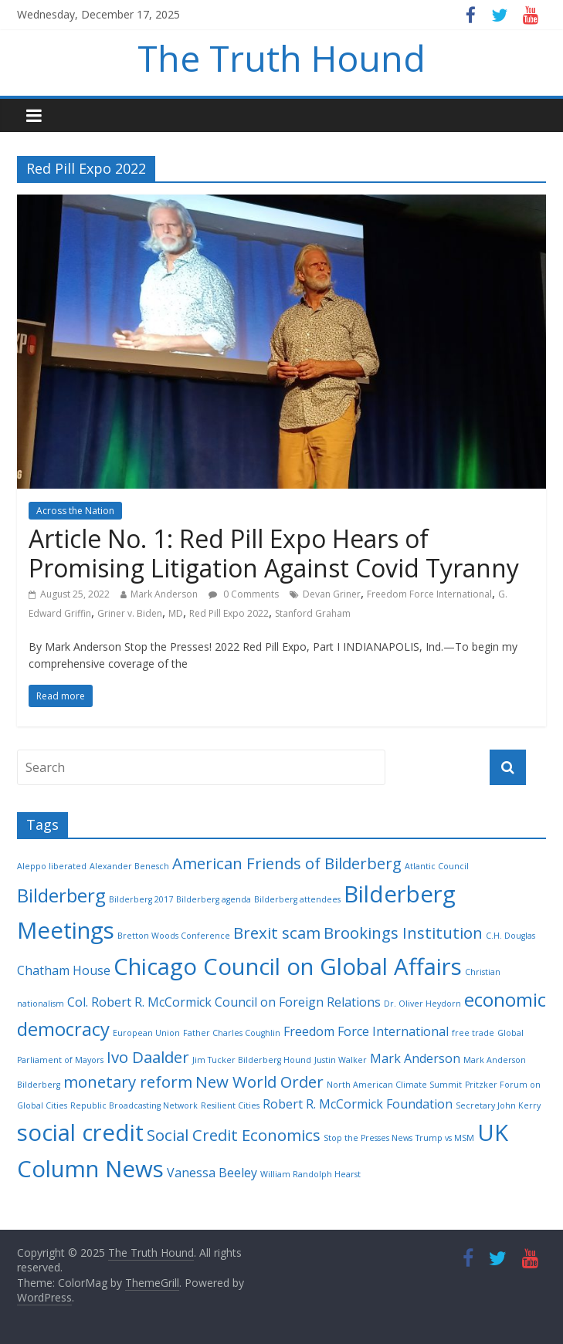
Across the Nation (75, 510)
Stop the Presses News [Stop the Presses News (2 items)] (368, 1137)
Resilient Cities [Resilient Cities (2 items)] (230, 1105)
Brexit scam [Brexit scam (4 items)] (277, 932)
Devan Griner (332, 594)
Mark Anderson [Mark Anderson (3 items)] (415, 1058)
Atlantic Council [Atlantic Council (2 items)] (437, 866)
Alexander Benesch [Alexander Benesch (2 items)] (129, 866)
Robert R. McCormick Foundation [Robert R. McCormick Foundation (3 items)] (358, 1103)
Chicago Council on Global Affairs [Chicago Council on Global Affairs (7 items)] (288, 966)
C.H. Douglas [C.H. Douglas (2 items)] (510, 935)
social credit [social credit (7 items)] (80, 1132)
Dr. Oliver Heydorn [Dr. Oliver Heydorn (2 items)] (422, 1003)
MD (175, 613)
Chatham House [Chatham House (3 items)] (63, 970)
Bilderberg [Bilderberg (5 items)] (61, 895)
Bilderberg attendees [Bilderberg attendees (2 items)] (297, 899)
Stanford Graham (313, 613)
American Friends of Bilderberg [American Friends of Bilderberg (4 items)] (287, 863)
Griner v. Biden (129, 613)
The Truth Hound (281, 58)
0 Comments (244, 594)
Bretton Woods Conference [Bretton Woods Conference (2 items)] (173, 935)
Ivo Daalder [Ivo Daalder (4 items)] (148, 1057)
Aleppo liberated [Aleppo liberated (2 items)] (51, 866)
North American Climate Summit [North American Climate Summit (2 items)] (394, 1084)
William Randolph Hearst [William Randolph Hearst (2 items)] (310, 1174)
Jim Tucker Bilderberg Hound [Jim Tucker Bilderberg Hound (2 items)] (251, 1060)
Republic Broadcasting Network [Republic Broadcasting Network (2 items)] (134, 1105)
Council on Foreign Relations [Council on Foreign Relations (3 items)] (298, 1002)
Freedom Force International (429, 594)
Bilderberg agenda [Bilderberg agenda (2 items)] (213, 899)
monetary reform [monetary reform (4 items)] (127, 1081)
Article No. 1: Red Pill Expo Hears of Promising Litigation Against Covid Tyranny (274, 553)
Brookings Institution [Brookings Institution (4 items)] (403, 932)
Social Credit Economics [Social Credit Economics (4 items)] (234, 1135)
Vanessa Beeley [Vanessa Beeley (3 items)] (212, 1172)
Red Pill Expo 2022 (229, 613)
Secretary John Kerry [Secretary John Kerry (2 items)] (498, 1105)
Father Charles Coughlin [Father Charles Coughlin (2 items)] (231, 1032)
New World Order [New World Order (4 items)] (259, 1081)
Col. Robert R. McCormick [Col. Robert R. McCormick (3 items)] (139, 1002)
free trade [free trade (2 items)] (473, 1032)
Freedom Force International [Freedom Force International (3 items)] (366, 1031)
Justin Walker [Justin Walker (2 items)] (340, 1060)
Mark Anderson (164, 594)
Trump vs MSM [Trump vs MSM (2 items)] (444, 1137)
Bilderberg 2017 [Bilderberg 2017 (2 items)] (141, 899)
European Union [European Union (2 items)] (146, 1032)
